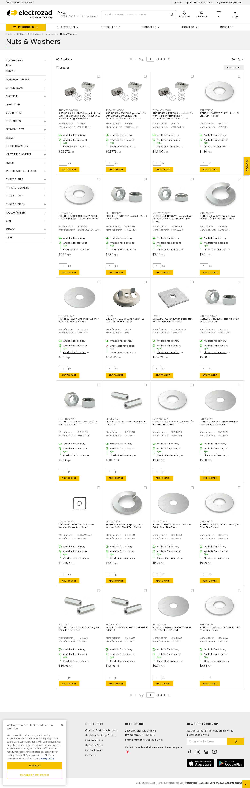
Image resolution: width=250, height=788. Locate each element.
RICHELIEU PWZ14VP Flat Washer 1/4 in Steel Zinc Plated (220, 629)
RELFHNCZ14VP (67, 418)
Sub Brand (13, 113)
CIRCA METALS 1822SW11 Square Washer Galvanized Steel (76, 526)
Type (9, 237)
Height (11, 162)
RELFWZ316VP (66, 315)
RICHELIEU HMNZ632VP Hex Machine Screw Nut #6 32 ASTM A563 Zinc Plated (172, 219)
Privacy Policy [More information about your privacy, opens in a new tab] (47, 758)
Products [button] (26, 27)
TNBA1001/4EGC (115, 110)
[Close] (62, 725)
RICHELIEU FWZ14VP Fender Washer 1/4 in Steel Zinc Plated (219, 423)
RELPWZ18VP (206, 110)
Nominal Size (15, 129)
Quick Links (94, 724)
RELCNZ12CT (66, 624)
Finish (10, 138)
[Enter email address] (207, 741)
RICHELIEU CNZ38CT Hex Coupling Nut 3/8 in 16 (126, 629)
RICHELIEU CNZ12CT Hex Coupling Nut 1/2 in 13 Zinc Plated (79, 629)
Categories (14, 60)
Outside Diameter (18, 154)
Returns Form (94, 745)
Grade (10, 229)
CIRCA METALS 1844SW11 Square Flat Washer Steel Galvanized (172, 320)
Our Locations (94, 740)
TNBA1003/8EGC (68, 110)
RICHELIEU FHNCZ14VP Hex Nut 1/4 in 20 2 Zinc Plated (78, 423)
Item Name (13, 104)
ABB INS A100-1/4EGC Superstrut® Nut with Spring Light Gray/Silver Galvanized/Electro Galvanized (126, 116)
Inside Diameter (17, 146)
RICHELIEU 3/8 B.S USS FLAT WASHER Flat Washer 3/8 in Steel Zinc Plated (79, 217)
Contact (226, 27)
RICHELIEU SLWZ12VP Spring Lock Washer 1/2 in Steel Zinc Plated (217, 217)
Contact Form (93, 750)
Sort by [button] (236, 59)
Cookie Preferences (145, 783)
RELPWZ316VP (160, 418)
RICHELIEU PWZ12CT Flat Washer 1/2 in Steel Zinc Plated (220, 526)
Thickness (13, 121)
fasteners (50, 33)
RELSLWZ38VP (113, 521)
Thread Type (15, 196)
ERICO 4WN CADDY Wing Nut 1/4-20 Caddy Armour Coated (125, 320)
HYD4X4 (157, 315)
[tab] (26, 61)
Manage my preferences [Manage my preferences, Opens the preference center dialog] (34, 774)
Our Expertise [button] (66, 27)
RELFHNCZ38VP (208, 315)
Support (14, 2)
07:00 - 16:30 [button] (68, 16)
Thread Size (14, 179)
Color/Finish (15, 212)
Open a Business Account (199, 2)
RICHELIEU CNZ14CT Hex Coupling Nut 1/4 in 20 (126, 423)
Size (9, 221)
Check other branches (74, 146)
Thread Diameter (18, 187)
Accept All (35, 765)
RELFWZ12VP (159, 624)
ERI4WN (110, 315)
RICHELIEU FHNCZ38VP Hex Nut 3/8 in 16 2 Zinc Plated (220, 320)
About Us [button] (188, 27)
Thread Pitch (16, 204)
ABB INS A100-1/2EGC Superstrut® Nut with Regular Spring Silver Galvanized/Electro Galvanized (173, 116)
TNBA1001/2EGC (162, 110)
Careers (90, 755)
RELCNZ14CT (113, 418)
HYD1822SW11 (66, 521)
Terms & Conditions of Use (170, 782)
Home (9, 33)
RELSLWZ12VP (207, 213)
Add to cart (69, 169)
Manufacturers (17, 79)
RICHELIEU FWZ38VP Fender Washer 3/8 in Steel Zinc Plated (172, 526)
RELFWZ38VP (160, 521)
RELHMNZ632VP (161, 213)
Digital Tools (110, 27)
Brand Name (14, 88)
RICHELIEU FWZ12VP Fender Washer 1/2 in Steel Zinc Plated (172, 629)
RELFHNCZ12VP (114, 213)
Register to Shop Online (229, 2)
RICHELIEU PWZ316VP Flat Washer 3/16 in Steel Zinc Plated (173, 423)
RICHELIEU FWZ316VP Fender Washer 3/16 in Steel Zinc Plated (79, 320)
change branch (89, 16)
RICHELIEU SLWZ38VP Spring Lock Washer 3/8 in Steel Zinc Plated (124, 526)
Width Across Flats (21, 171)
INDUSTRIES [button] (149, 27)
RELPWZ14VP (206, 624)
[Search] (138, 14)
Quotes (178, 2)
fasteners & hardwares (29, 33)
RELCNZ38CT (113, 624)
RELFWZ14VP (206, 418)
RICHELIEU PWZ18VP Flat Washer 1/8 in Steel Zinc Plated (220, 114)
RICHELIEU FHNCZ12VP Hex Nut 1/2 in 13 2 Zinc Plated (126, 217)
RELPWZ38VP (66, 213)
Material (12, 96)
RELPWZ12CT (207, 521)
